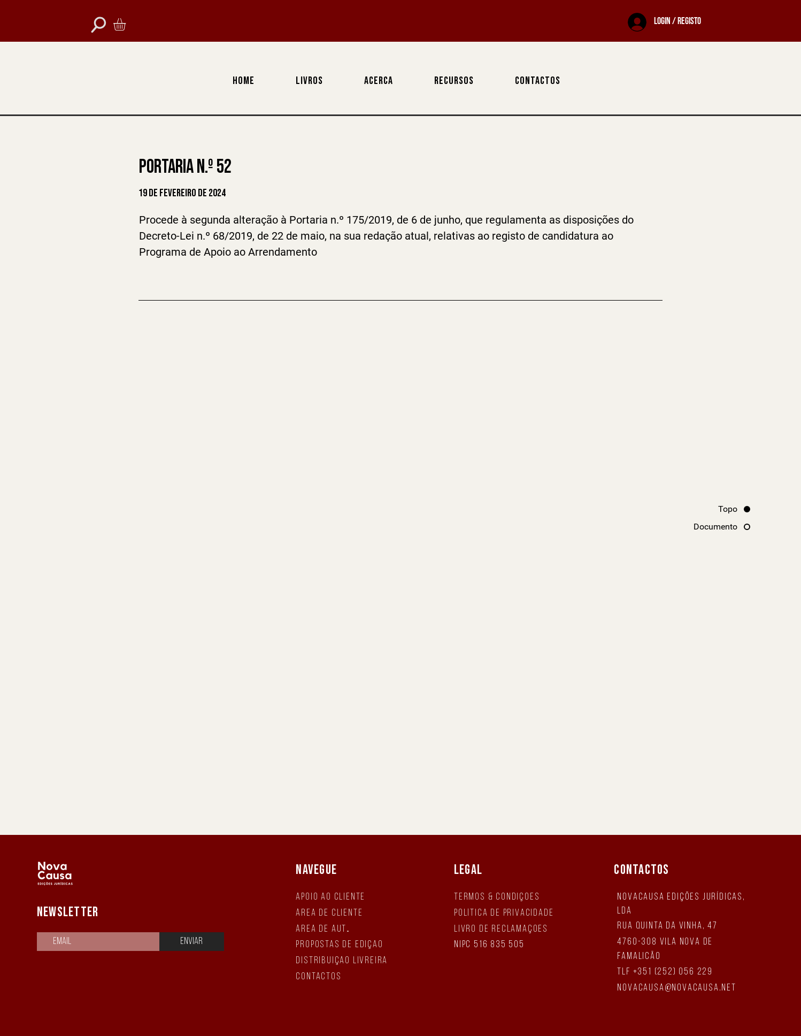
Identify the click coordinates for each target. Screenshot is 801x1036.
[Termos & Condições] (505, 897)
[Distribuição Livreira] (345, 961)
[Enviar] (191, 941)
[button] (126, 24)
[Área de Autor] (324, 929)
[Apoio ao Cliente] (345, 897)
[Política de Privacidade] (505, 913)
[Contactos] (324, 977)
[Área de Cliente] (345, 913)
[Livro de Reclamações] (505, 929)
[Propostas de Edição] (345, 944)
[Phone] (98, 24)
